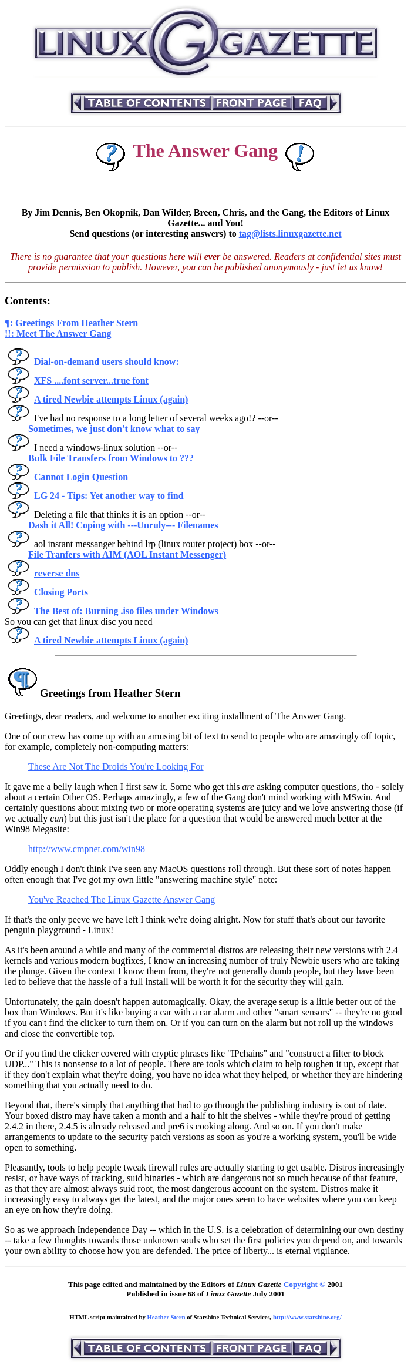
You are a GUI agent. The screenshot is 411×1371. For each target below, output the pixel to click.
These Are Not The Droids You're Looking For (116, 767)
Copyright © (304, 1284)
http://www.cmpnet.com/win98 (86, 849)
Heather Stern (166, 1316)
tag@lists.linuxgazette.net (290, 234)
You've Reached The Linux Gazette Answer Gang (121, 899)
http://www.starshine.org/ (307, 1316)
